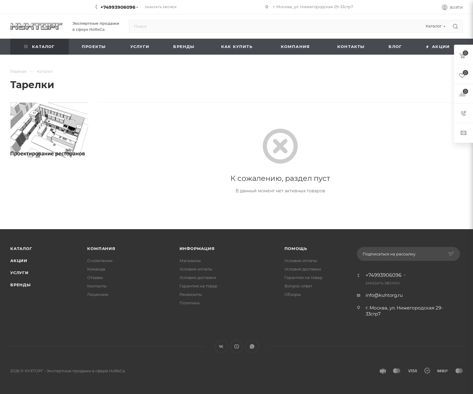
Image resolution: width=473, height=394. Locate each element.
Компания (101, 248)
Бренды (20, 284)
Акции (18, 260)
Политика (189, 302)
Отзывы (95, 277)
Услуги (19, 272)
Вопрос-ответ (298, 285)
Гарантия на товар (198, 285)
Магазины (190, 260)
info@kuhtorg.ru (384, 295)
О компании (100, 260)
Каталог (21, 248)
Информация (197, 248)
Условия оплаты (195, 269)
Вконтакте (221, 346)
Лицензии (97, 294)
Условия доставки (197, 277)
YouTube (236, 346)
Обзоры (292, 294)
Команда (96, 269)
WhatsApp (252, 346)
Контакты (96, 285)
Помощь (295, 248)
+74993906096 (117, 7)
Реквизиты (190, 294)
